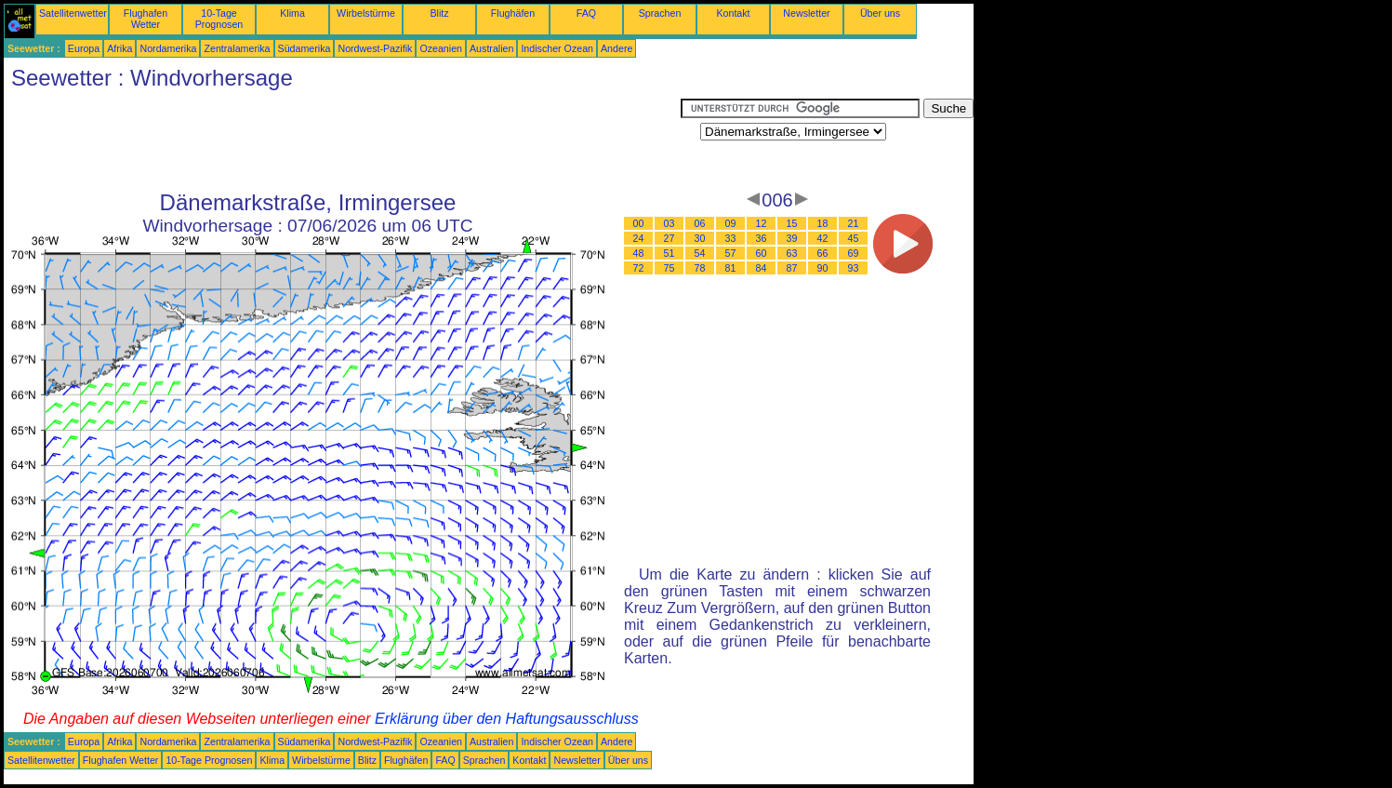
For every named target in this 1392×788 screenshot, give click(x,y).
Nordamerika (167, 48)
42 (823, 238)
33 (730, 238)
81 (730, 268)
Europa (83, 48)
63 (792, 253)
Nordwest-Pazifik (375, 48)
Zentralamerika (237, 48)
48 (638, 253)
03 (669, 223)
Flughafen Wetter (145, 18)
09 (730, 223)
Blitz (439, 13)
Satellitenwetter (73, 13)
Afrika (119, 48)
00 (638, 223)
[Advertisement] (342, 140)
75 (669, 268)
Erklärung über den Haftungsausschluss (507, 719)
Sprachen (660, 13)
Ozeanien (440, 48)
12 (761, 223)
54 (700, 253)
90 (823, 268)
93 (853, 268)
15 (792, 223)
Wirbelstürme (366, 13)
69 (853, 253)
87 (792, 268)
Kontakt (732, 13)
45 (853, 238)
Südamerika (304, 48)
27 (669, 238)
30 (700, 238)
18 (823, 223)
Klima (292, 13)
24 (638, 238)
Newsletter (806, 13)
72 (638, 268)
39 (792, 238)
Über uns (880, 13)
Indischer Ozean (557, 48)
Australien (491, 48)
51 (669, 253)
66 (823, 253)
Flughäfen (513, 13)
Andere (616, 48)
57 (730, 253)
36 (761, 238)
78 (700, 268)
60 (761, 253)
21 (853, 223)
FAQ (586, 13)
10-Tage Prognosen (219, 18)
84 (761, 268)
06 (700, 223)
